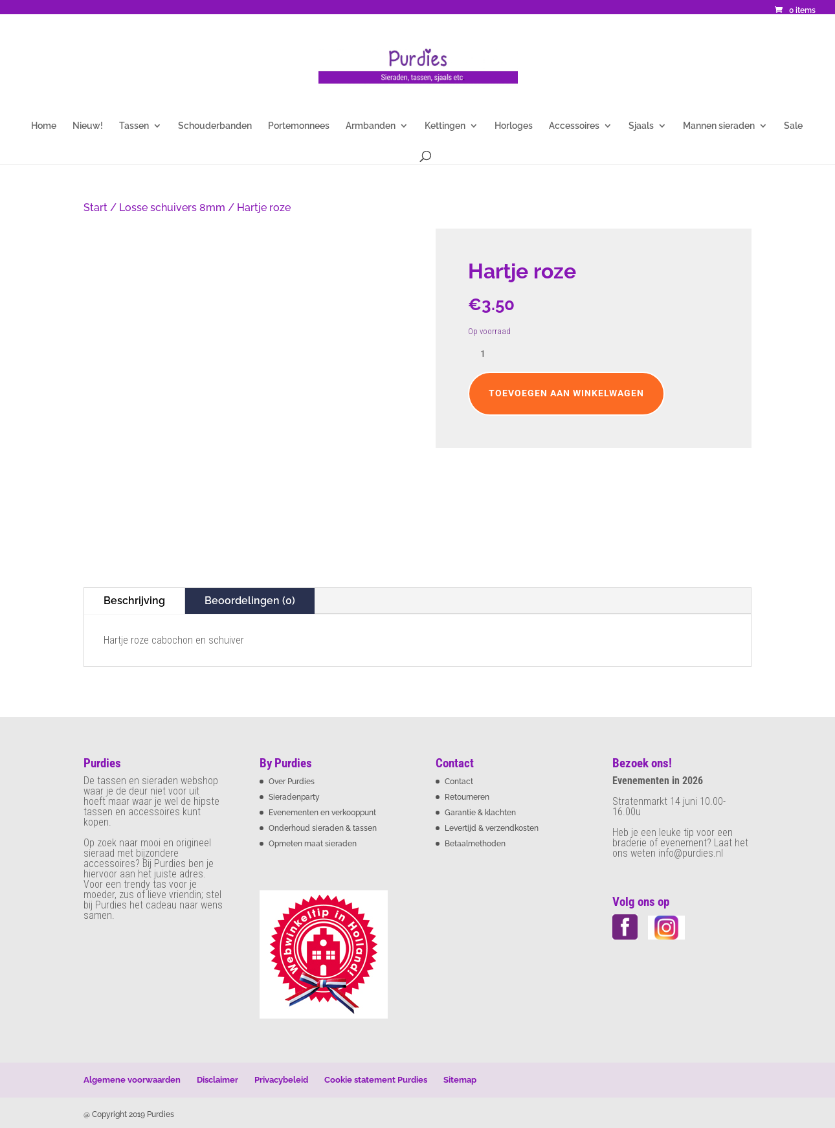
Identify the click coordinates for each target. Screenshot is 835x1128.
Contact (459, 781)
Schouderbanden (215, 126)
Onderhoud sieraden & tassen (323, 828)
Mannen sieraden (719, 126)
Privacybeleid (281, 1080)
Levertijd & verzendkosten (492, 828)
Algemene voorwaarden (132, 1080)
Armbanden (370, 126)
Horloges (514, 126)
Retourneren (467, 797)
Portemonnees (298, 126)
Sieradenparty (294, 797)
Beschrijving (134, 600)
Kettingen (445, 126)
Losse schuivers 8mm (172, 207)
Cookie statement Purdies (375, 1080)
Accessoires (574, 126)
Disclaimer (217, 1080)
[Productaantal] (487, 354)
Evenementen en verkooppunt (322, 812)
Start (95, 207)
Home (43, 126)
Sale (793, 126)
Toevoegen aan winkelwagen (566, 393)
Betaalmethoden (475, 843)
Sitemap (459, 1080)
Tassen (134, 126)
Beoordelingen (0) (250, 600)
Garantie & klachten (480, 812)
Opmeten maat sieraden (313, 843)
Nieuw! (87, 126)
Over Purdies (292, 781)
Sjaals (641, 126)
